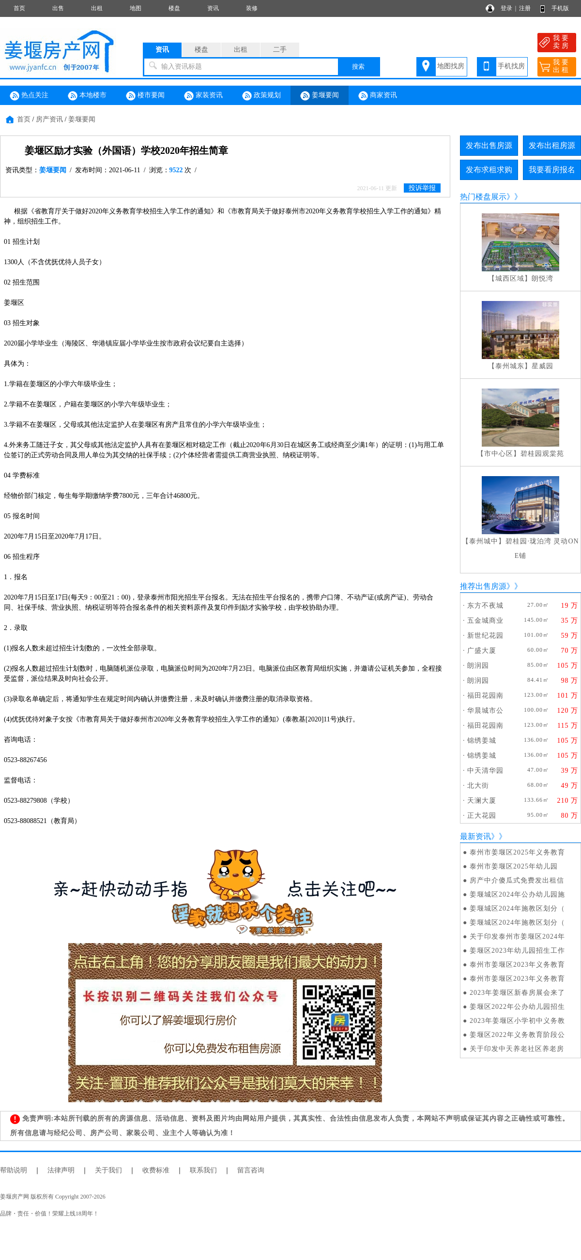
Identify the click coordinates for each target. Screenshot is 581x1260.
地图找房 (450, 66)
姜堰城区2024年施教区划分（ (517, 908)
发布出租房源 (552, 145)
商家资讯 (377, 96)
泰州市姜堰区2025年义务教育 (517, 852)
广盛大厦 (481, 650)
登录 (506, 8)
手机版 (560, 8)
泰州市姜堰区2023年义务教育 (517, 964)
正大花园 (481, 815)
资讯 (213, 8)
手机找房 (511, 66)
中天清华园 (485, 770)
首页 (19, 8)
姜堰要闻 (319, 96)
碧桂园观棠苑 (542, 453)
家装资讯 (203, 96)
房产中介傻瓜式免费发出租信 (517, 880)
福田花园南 (485, 695)
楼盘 (174, 8)
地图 (135, 8)
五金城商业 (485, 620)
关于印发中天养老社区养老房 (517, 1048)
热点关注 (29, 96)
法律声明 (61, 1170)
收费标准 (155, 1170)
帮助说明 (13, 1170)
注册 (525, 8)
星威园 (542, 366)
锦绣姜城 (481, 740)
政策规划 (261, 96)
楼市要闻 (145, 96)
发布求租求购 (489, 169)
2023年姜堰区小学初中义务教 (517, 1020)
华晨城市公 (485, 710)
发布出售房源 (489, 145)
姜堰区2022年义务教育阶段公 (517, 1034)
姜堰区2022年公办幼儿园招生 (517, 1006)
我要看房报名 (552, 169)
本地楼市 (87, 96)
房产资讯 (49, 119)
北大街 (478, 785)
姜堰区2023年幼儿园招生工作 (517, 950)
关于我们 (108, 1170)
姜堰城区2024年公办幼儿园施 (517, 894)
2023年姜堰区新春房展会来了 (517, 992)
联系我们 (203, 1170)
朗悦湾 (542, 278)
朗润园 (478, 665)
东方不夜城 (485, 605)
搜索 (358, 66)
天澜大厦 (481, 800)
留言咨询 (250, 1170)
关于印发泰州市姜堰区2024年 (517, 936)
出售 (58, 8)
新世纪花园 (485, 635)
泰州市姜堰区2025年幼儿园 (514, 866)
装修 (252, 8)
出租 (97, 8)
